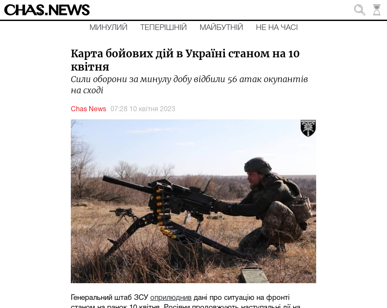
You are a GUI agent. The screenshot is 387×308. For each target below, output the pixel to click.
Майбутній (221, 27)
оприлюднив (171, 298)
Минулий (109, 27)
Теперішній (163, 27)
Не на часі (277, 27)
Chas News (88, 110)
